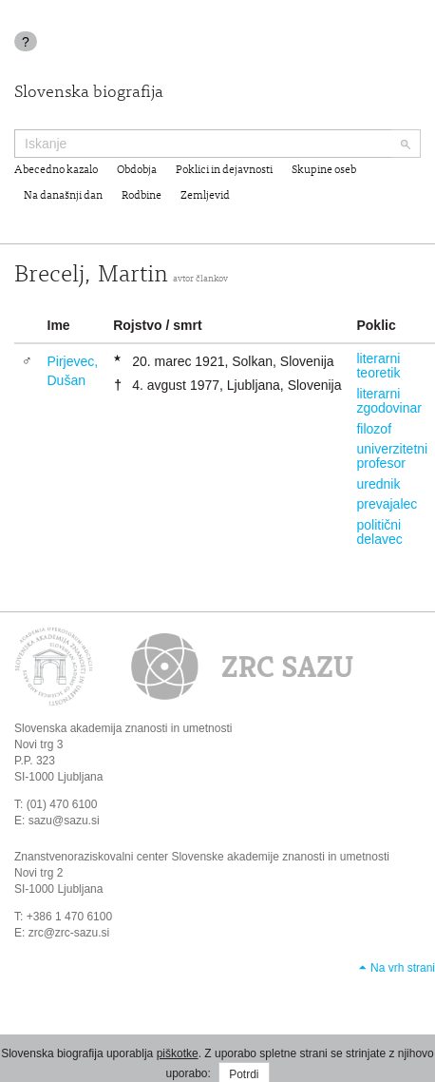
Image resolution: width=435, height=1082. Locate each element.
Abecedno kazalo (56, 170)
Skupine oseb (324, 170)
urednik (378, 484)
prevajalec (386, 504)
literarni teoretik (378, 365)
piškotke (178, 1053)
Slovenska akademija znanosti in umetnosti (123, 728)
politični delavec (379, 532)
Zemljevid (205, 196)
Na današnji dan (63, 196)
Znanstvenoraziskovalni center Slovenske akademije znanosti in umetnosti (201, 856)
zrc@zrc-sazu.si (69, 932)
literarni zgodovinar (389, 400)
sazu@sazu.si (64, 820)
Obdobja (137, 170)
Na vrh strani (402, 968)
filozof (373, 428)
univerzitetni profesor (391, 456)
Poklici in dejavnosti (224, 170)
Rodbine (141, 196)
